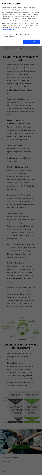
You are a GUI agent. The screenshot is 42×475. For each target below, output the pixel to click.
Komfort (26, 34)
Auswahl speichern (31, 42)
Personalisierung (8, 36)
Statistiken (17, 34)
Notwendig (6, 34)
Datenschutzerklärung (8, 29)
